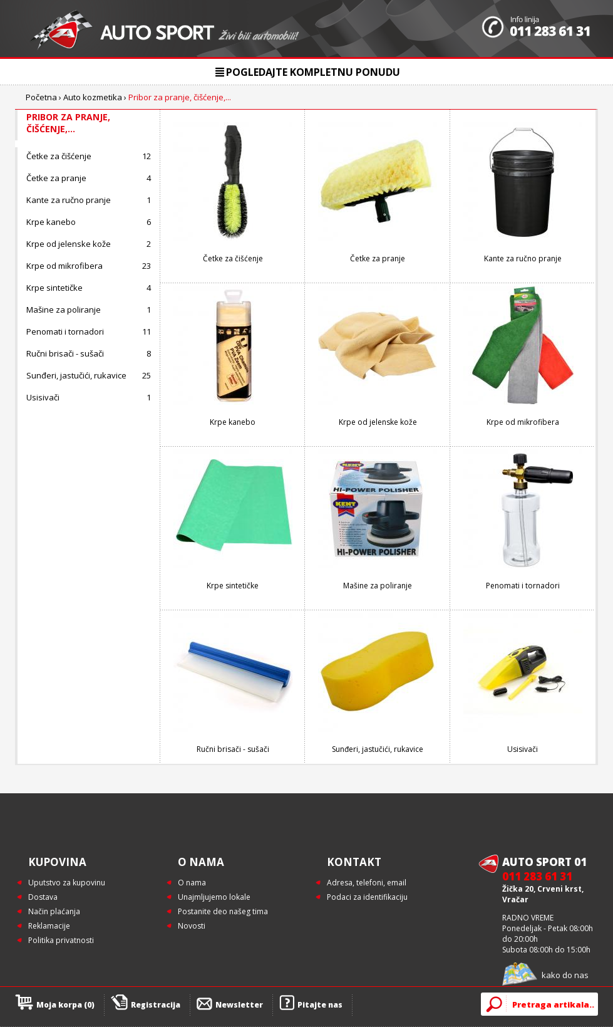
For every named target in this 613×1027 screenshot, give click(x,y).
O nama (192, 882)
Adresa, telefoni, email (366, 882)
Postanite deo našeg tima (223, 911)
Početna (41, 97)
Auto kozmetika (92, 97)
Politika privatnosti (61, 940)
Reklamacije (49, 925)
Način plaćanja (54, 911)
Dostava (43, 897)
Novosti (191, 925)
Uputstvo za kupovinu (66, 882)
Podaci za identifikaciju (367, 897)
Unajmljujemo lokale (214, 897)
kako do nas (565, 975)
